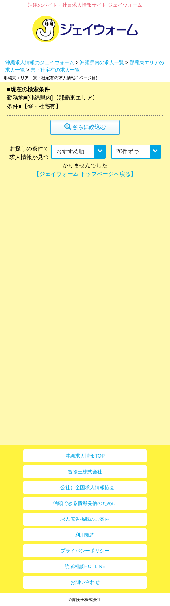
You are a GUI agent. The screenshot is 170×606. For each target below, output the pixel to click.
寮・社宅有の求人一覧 (55, 70)
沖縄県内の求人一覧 (102, 62)
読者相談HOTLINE (85, 566)
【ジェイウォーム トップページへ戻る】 (85, 174)
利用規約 (85, 535)
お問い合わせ (85, 582)
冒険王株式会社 (85, 471)
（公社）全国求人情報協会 (85, 487)
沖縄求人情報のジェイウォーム (39, 62)
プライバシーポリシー (85, 550)
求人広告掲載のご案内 (85, 519)
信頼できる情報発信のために (85, 503)
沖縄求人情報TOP (85, 456)
